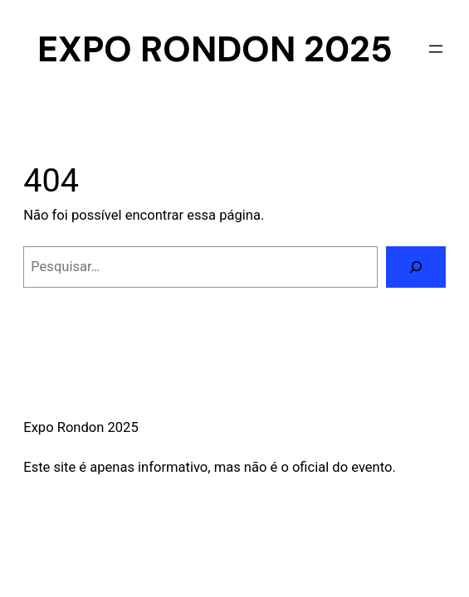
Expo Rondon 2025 (215, 49)
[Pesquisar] (416, 267)
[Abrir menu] (436, 49)
